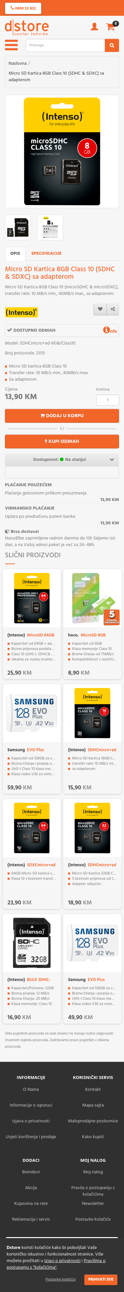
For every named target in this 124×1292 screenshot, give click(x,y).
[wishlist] (100, 309)
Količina (102, 389)
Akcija (31, 1188)
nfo (110, 331)
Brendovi (31, 1172)
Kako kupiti (93, 1137)
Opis (15, 253)
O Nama (31, 1089)
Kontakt (93, 1089)
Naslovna (18, 63)
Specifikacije (46, 253)
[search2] (112, 45)
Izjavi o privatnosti (62, 1261)
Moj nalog (93, 1172)
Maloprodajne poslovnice (93, 1121)
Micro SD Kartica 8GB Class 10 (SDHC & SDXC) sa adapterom (56, 77)
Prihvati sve (100, 1279)
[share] (112, 309)
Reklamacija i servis (31, 1219)
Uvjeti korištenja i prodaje (31, 1137)
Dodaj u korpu (62, 416)
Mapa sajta (93, 1105)
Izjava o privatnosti (31, 1121)
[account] (94, 29)
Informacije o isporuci (31, 1105)
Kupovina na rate (31, 1204)
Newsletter (93, 1204)
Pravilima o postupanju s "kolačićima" (56, 1264)
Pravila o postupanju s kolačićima (93, 1191)
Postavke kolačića (61, 1279)
